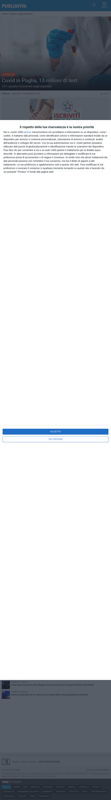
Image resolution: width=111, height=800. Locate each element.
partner (27, 132)
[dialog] (55, 400)
